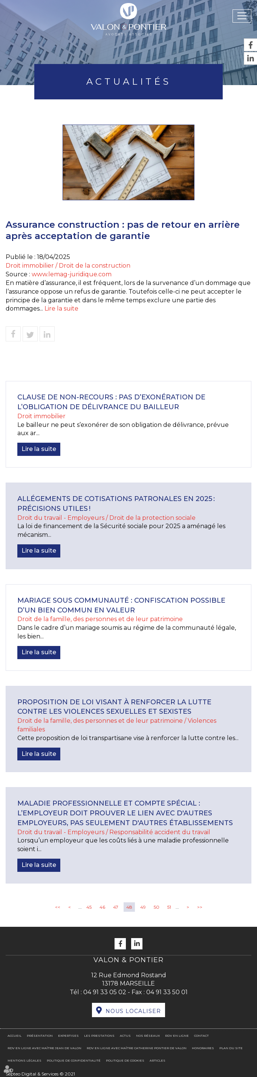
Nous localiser (133, 1011)
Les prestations (99, 1035)
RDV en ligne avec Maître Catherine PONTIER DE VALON (137, 1048)
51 (169, 907)
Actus (125, 1035)
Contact (201, 1035)
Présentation (40, 1035)
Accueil (14, 1035)
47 (115, 907)
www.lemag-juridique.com (72, 274)
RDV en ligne (177, 1035)
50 (156, 907)
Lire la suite (61, 308)
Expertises (68, 1035)
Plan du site (231, 1048)
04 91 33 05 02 (104, 992)
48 (129, 907)
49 (143, 907)
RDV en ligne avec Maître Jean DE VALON (44, 1048)
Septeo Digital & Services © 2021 (40, 1074)
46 (102, 907)
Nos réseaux (148, 1035)
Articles (157, 1060)
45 (89, 907)
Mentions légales (24, 1060)
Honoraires (203, 1048)
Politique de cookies (125, 1060)
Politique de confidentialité (74, 1060)
